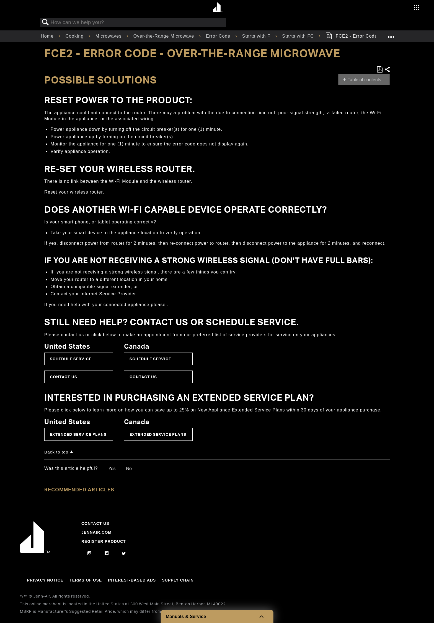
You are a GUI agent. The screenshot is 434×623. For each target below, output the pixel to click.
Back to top (56, 452)
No (128, 468)
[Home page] (217, 7)
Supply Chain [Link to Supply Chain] (178, 580)
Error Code (219, 36)
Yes (111, 468)
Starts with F (257, 36)
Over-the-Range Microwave (164, 36)
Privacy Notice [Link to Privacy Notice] (45, 580)
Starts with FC (298, 36)
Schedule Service (70, 358)
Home (48, 36)
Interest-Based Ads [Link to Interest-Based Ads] (132, 580)
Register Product (103, 541)
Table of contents (364, 79)
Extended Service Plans (78, 434)
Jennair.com (96, 532)
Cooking (75, 36)
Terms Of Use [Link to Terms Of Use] (85, 580)
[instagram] (89, 554)
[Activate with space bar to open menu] (416, 8)
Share (387, 69)
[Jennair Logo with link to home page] (35, 551)
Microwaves (109, 36)
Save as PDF (380, 69)
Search (45, 22)
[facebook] (107, 554)
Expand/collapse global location (391, 34)
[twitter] (124, 554)
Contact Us (63, 376)
